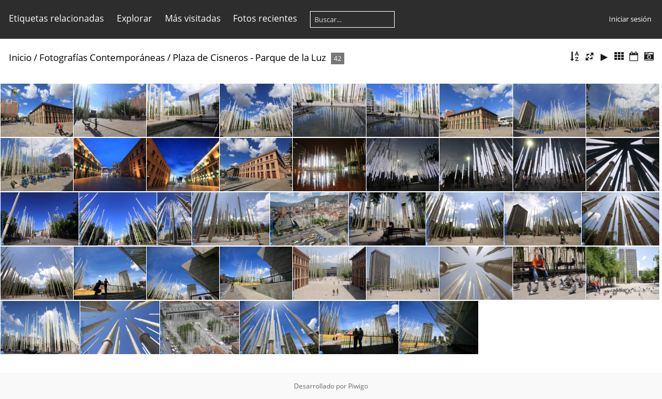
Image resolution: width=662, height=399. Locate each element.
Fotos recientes (265, 18)
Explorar (134, 18)
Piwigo (358, 386)
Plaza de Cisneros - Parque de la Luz (249, 57)
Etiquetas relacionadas (56, 18)
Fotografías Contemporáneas (102, 57)
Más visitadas (193, 18)
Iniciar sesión (630, 19)
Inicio (20, 57)
